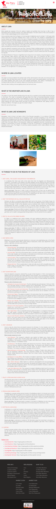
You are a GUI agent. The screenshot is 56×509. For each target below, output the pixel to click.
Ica (24, 469)
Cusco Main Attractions (41, 475)
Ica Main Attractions (41, 469)
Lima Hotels (19, 483)
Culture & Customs (12, 471)
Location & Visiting (11, 469)
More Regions (27, 477)
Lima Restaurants (33, 483)
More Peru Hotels (20, 493)
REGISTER (21, 3)
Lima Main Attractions (41, 467)
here (35, 84)
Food (45, 18)
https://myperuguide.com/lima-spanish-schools (29, 455)
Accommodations (34, 18)
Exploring (36, 22)
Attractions (20, 18)
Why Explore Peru (11, 477)
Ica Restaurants (32, 485)
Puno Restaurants (33, 489)
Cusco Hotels (19, 491)
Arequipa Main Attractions (42, 471)
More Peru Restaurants (34, 493)
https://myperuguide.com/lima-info (23, 442)
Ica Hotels (18, 485)
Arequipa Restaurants (34, 487)
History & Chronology (12, 467)
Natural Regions (11, 475)
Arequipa (26, 471)
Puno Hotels (19, 489)
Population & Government (13, 473)
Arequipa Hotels (20, 487)
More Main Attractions (41, 477)
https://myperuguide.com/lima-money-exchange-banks (31, 453)
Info (10, 18)
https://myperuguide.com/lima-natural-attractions (30, 448)
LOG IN (21, 1)
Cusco (25, 475)
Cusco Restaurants (33, 491)
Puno (25, 473)
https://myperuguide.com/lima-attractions (24, 444)
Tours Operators (22, 22)
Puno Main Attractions (41, 473)
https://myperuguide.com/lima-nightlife (22, 450)
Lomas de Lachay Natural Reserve (33, 185)
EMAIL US (21, 4)
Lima (25, 467)
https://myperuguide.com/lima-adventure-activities (31, 446)
